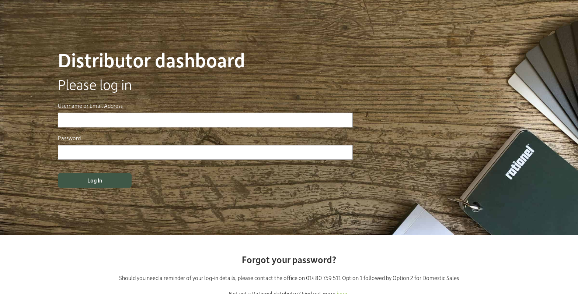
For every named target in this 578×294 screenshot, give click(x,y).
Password (69, 138)
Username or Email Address (90, 105)
